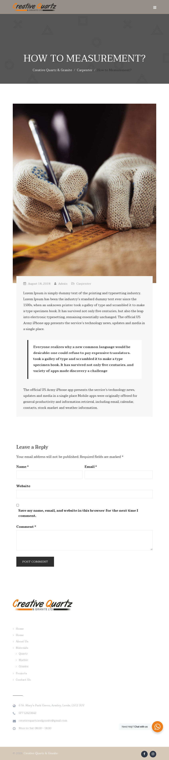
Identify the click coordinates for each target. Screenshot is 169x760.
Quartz (23, 653)
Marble (23, 660)
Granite (23, 666)
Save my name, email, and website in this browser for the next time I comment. (78, 513)
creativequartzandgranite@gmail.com (43, 720)
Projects (21, 673)
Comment (26, 526)
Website (23, 486)
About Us (22, 641)
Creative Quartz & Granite (41, 753)
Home (20, 628)
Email (90, 466)
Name (22, 466)
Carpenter (83, 283)
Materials (22, 648)
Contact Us (23, 679)
